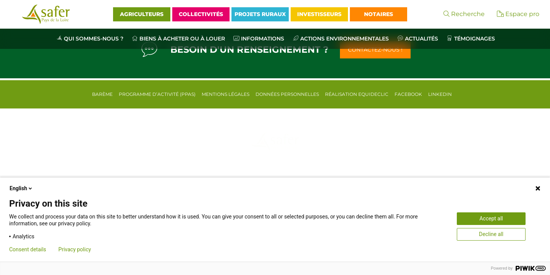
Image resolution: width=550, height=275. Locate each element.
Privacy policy (74, 249)
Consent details (27, 249)
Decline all (491, 234)
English (21, 188)
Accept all (491, 218)
